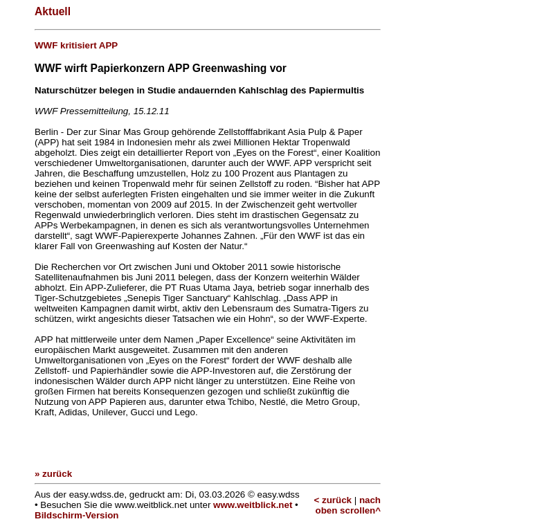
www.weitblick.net (252, 505)
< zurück (333, 500)
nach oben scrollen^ (348, 505)
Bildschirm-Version (76, 515)
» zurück (53, 474)
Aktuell (53, 11)
